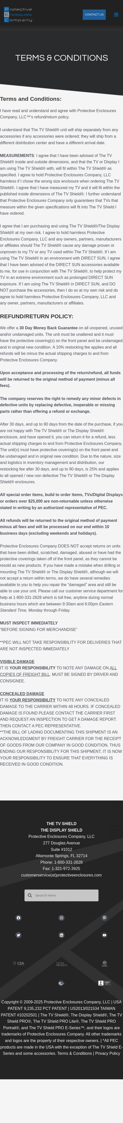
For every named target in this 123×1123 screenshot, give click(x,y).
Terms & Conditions (74, 1053)
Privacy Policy (107, 1053)
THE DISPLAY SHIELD (61, 830)
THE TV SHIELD (61, 824)
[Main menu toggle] (116, 14)
